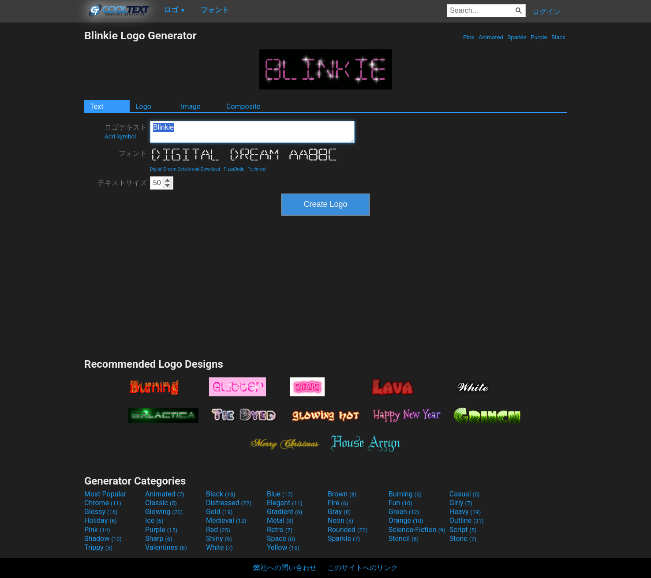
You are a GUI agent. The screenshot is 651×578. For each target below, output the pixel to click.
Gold (219, 511)
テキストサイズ (122, 183)
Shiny (219, 538)
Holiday (100, 520)
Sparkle (517, 37)
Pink (469, 37)
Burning (405, 494)
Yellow (283, 547)
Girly (460, 503)
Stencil (404, 538)
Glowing (164, 511)
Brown (342, 494)
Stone (462, 538)
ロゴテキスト (126, 131)
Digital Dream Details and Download (185, 169)
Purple (539, 37)
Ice (154, 520)
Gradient (284, 511)
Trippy (98, 547)
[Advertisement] (42, 161)
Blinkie (252, 132)
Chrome (102, 503)
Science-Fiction (417, 530)
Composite (243, 106)
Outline (466, 520)
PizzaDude (234, 169)
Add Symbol (120, 136)
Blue (280, 494)
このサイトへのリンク (362, 567)
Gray (339, 511)
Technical (257, 169)
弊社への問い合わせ (285, 567)
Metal (280, 520)
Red (218, 530)
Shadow (103, 538)
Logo (143, 106)
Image (191, 106)
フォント (133, 153)
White (219, 547)
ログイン (546, 11)
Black (558, 37)
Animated (491, 37)
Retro (279, 530)
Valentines (166, 547)
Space (281, 538)
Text (96, 106)
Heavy (465, 511)
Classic (161, 503)
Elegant (285, 503)
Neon (340, 520)
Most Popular (105, 494)
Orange (406, 520)
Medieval (226, 520)
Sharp (158, 538)
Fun (400, 503)
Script (463, 530)
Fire (338, 503)
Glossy (101, 511)
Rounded (348, 530)
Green (404, 511)
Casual (464, 494)
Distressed (228, 503)
